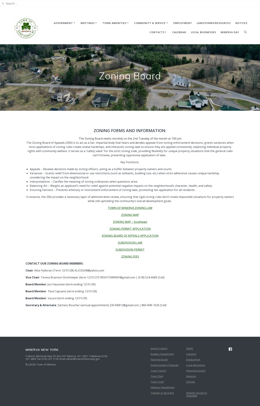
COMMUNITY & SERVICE (150, 23)
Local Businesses (203, 32)
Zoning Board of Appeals (165, 365)
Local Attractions (195, 365)
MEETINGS (88, 23)
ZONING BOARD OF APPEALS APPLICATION (130, 236)
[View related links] (139, 163)
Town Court (157, 381)
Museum (191, 376)
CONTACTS (157, 32)
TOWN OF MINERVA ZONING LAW (130, 208)
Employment (193, 359)
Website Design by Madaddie (196, 394)
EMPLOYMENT (182, 23)
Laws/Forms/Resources (214, 23)
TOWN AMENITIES (114, 23)
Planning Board (159, 359)
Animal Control (159, 348)
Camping (191, 354)
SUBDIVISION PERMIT (130, 250)
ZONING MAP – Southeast (130, 222)
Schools (190, 381)
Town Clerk (157, 376)
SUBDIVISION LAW (130, 243)
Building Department (162, 354)
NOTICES (241, 23)
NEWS (189, 348)
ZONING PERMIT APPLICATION (130, 229)
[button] (245, 32)
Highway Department (162, 387)
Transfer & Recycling (162, 393)
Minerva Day (230, 32)
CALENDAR (179, 32)
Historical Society (195, 370)
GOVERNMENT (63, 23)
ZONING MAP (130, 215)
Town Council (158, 370)
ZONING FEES (130, 256)
